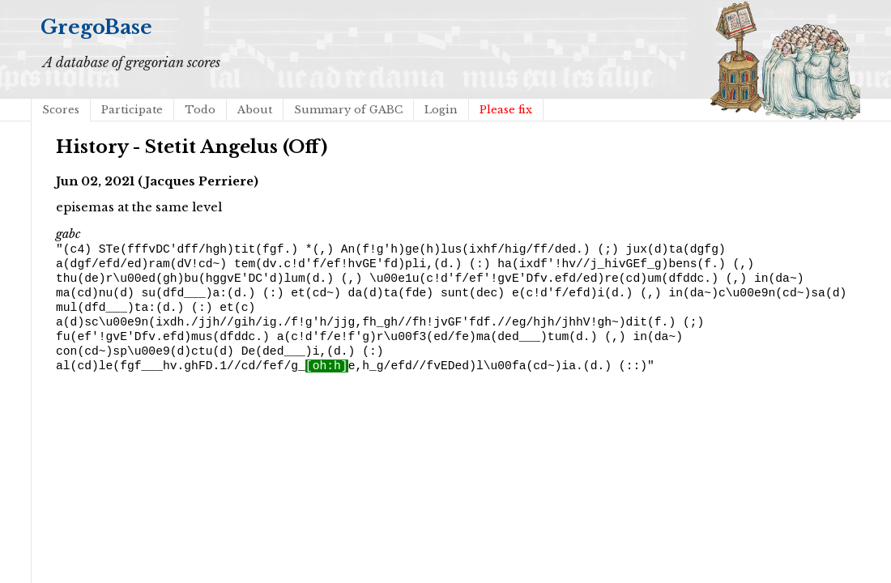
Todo (200, 110)
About (254, 110)
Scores (60, 110)
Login (441, 110)
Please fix (506, 110)
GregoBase (96, 27)
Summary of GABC (348, 110)
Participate (132, 110)
